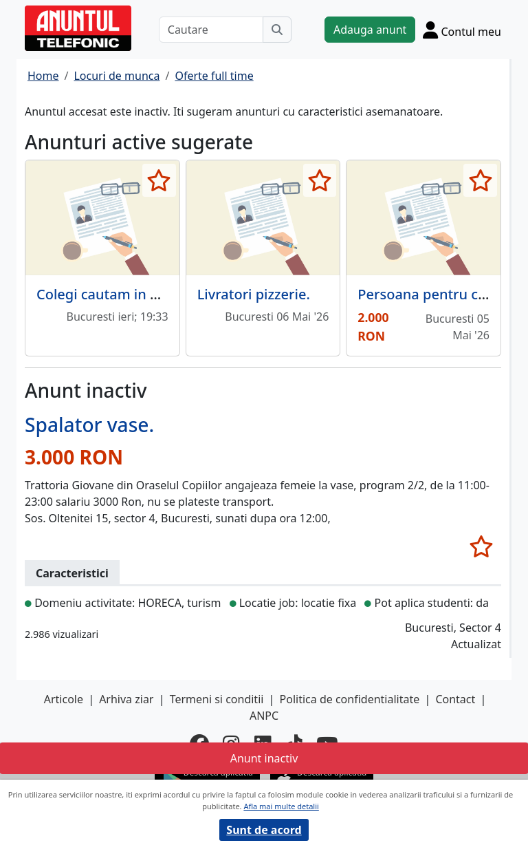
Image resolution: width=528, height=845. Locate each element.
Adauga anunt (369, 29)
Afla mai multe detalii (280, 806)
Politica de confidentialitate (350, 699)
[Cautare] (211, 30)
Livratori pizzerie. (253, 294)
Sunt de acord (263, 829)
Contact (455, 699)
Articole (63, 699)
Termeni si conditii (217, 699)
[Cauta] (277, 30)
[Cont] (462, 29)
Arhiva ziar (126, 699)
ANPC (264, 715)
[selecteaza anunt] (159, 180)
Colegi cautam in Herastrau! (127, 294)
